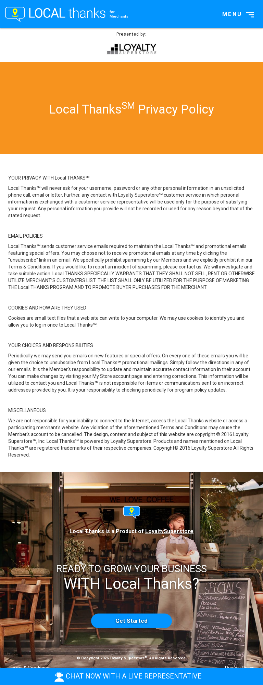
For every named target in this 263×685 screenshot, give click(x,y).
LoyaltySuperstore (169, 531)
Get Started (131, 620)
